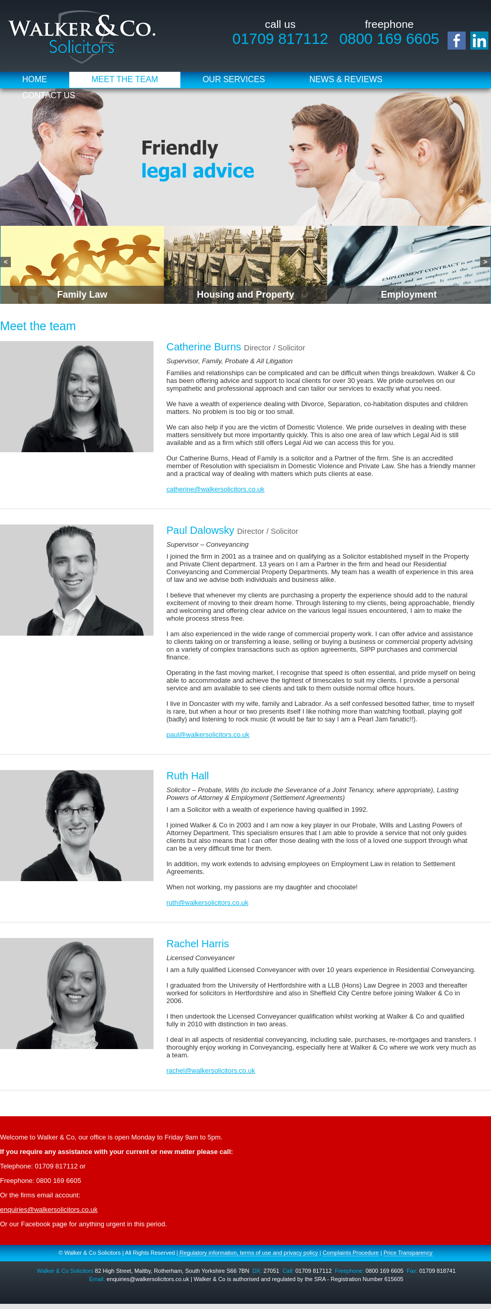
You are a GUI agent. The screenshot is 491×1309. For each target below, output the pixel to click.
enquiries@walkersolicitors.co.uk (49, 1209)
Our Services (234, 79)
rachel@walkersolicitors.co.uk (210, 1070)
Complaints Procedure (351, 1253)
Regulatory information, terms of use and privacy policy (248, 1253)
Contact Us (48, 95)
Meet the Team (124, 79)
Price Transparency (408, 1253)
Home (34, 79)
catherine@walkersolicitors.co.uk (215, 489)
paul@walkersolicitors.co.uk (208, 734)
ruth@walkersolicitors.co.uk (207, 902)
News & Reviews (346, 79)
